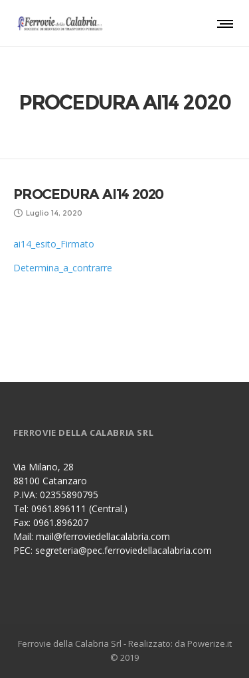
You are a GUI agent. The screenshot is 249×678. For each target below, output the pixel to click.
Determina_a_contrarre (62, 267)
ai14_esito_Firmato (53, 243)
